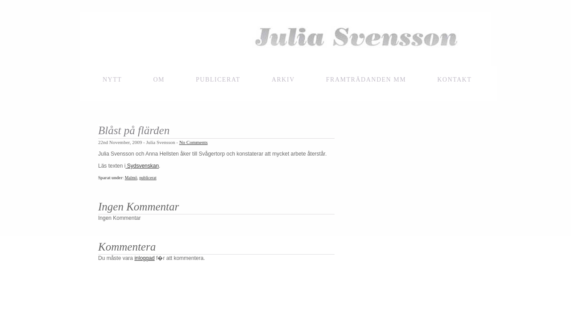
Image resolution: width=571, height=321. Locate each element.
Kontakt (454, 79)
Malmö (131, 177)
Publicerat (218, 79)
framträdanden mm (366, 79)
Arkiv (283, 79)
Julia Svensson (285, 39)
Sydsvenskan (142, 166)
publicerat (147, 177)
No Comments (193, 142)
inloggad (144, 258)
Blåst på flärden (134, 130)
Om (159, 79)
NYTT (112, 79)
